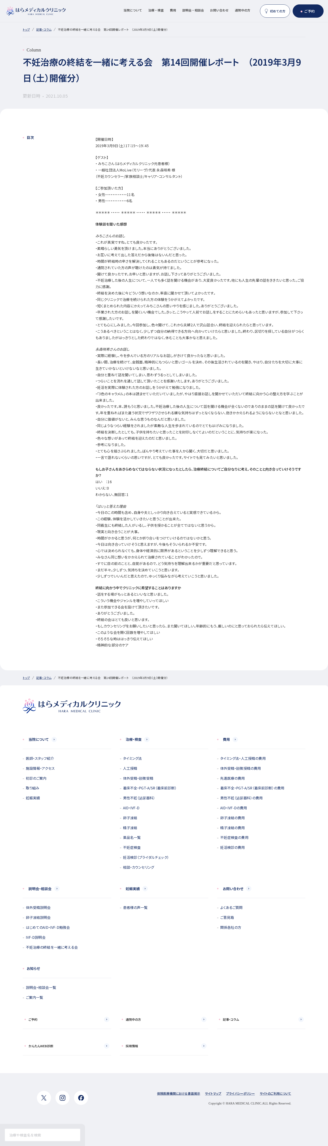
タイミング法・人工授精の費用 (243, 758)
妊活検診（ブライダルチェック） (146, 857)
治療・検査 (156, 10)
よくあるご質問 (231, 907)
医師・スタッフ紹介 (40, 758)
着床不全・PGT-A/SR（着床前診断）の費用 (252, 788)
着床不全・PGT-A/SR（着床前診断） (150, 788)
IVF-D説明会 (36, 937)
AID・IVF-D (131, 807)
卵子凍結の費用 (232, 817)
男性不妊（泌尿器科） (139, 797)
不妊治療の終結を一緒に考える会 (52, 947)
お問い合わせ (219, 10)
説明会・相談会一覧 (41, 987)
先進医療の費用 (232, 778)
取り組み (33, 788)
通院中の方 (242, 10)
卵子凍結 (130, 817)
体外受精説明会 (38, 907)
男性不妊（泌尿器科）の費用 (241, 797)
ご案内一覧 (34, 997)
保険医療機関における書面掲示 (178, 1093)
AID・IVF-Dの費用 (233, 807)
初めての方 (277, 11)
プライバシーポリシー (240, 1093)
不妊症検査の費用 (234, 837)
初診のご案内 (36, 778)
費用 (173, 10)
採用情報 (132, 1046)
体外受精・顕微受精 (138, 778)
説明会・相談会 (193, 10)
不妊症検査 (132, 847)
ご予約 (309, 11)
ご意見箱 (227, 917)
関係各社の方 (230, 927)
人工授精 (130, 768)
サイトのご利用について (275, 1093)
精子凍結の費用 (232, 827)
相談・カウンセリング (138, 867)
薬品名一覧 (132, 837)
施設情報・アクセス (40, 768)
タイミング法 (132, 758)
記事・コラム (43, 29)
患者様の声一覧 (135, 907)
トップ (26, 29)
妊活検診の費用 (232, 847)
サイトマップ (213, 1093)
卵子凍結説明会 (38, 917)
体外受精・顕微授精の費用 (240, 768)
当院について (132, 10)
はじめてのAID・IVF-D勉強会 (48, 927)
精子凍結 (130, 827)
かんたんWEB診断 (40, 1046)
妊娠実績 (33, 797)
